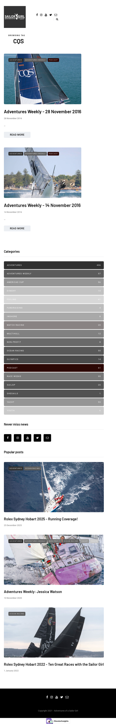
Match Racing (54, 331)
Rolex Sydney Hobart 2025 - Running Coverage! (41, 531)
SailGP (54, 391)
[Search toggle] (56, 19)
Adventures (16, 60)
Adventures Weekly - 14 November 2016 (42, 217)
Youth (54, 417)
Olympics (54, 365)
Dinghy (54, 297)
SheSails (54, 399)
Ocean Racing (54, 357)
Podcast (53, 60)
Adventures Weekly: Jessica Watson (33, 604)
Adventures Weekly (35, 60)
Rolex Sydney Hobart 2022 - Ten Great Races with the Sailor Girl (54, 676)
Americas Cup (54, 288)
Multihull (54, 340)
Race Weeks (54, 382)
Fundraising (54, 314)
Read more (17, 134)
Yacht (54, 408)
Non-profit (54, 348)
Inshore (54, 322)
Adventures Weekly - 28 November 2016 (42, 111)
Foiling (54, 305)
